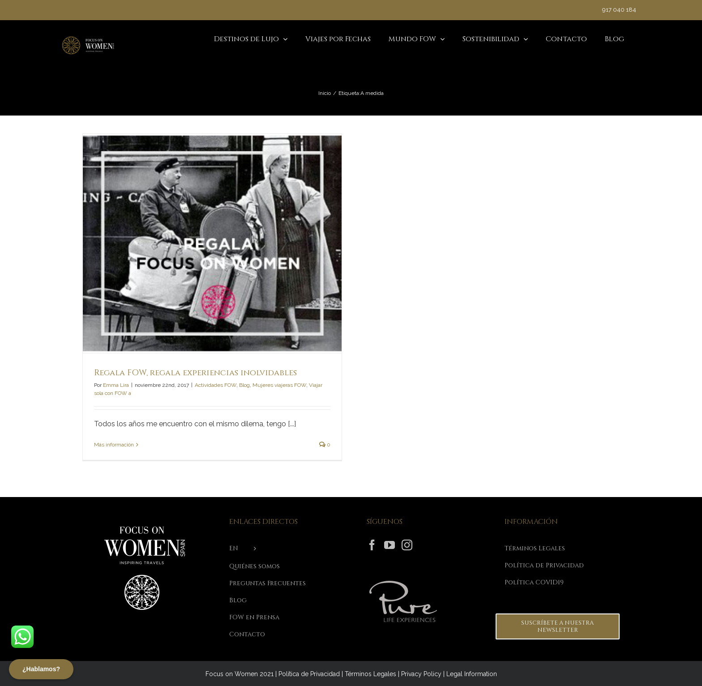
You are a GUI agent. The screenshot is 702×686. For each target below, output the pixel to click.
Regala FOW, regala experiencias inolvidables (195, 372)
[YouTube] (389, 545)
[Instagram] (407, 545)
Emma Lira (116, 385)
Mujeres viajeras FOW (279, 385)
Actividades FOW (215, 385)
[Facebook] (372, 545)
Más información (114, 445)
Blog (244, 385)
